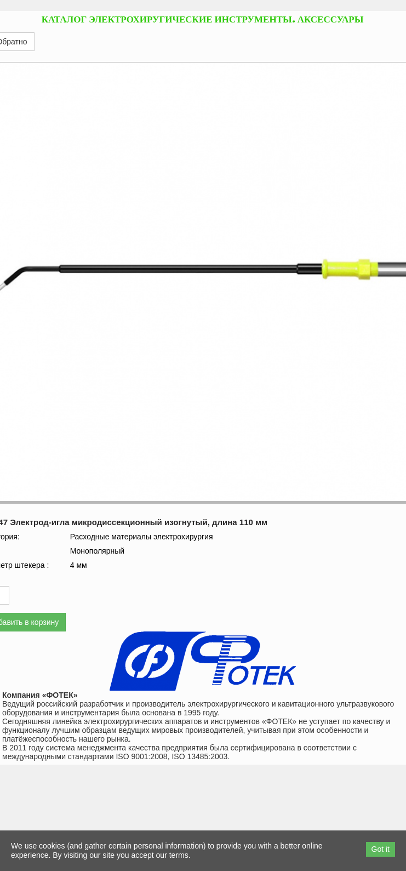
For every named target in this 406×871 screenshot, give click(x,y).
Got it (380, 849)
